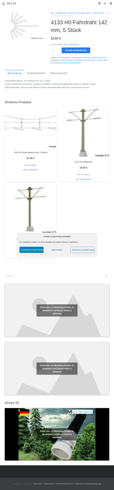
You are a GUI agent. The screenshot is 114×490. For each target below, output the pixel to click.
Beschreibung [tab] (15, 73)
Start (52, 13)
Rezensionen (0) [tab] (58, 73)
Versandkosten (73, 45)
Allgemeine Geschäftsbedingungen (88, 484)
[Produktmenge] (55, 50)
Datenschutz (49, 484)
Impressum (38, 484)
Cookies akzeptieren (32, 250)
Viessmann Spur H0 (84, 13)
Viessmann (72, 13)
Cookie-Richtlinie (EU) (64, 484)
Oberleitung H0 (98, 13)
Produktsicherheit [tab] (36, 73)
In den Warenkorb (76, 50)
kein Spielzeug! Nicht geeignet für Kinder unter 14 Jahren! (82, 60)
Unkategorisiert (60, 13)
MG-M (11, 3)
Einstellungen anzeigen (83, 250)
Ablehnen (57, 250)
